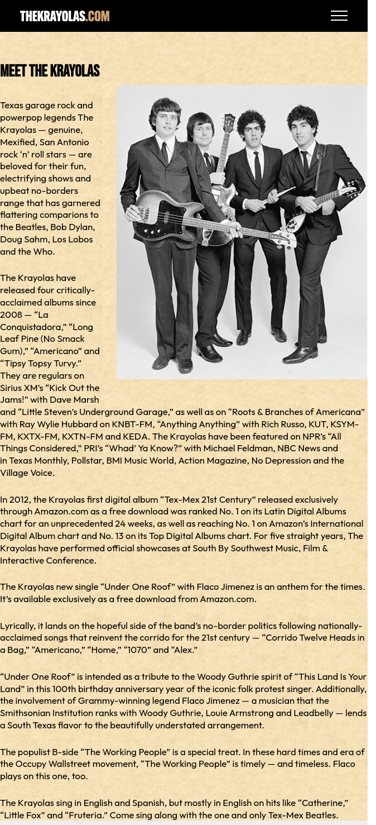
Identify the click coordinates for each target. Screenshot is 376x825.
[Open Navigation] (339, 16)
